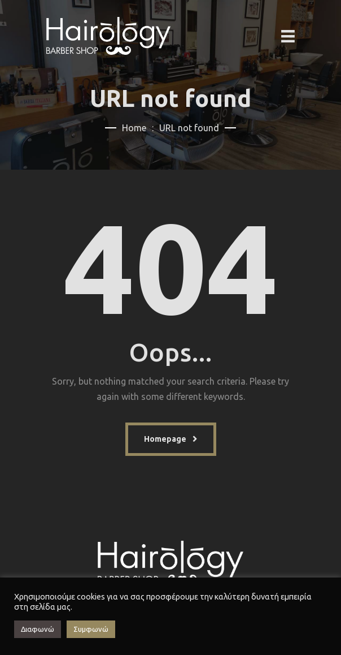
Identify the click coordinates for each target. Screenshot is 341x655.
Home (134, 128)
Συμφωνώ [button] (90, 629)
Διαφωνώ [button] (37, 629)
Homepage (165, 438)
